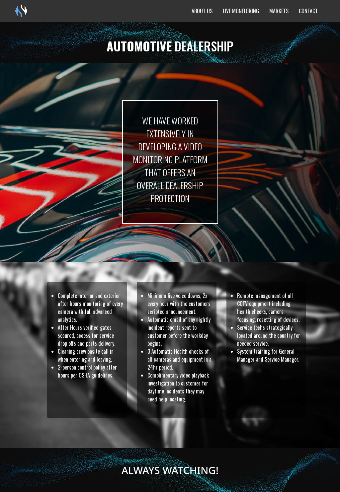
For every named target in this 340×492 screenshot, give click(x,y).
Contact (308, 11)
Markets (279, 11)
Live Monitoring (241, 11)
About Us (202, 11)
